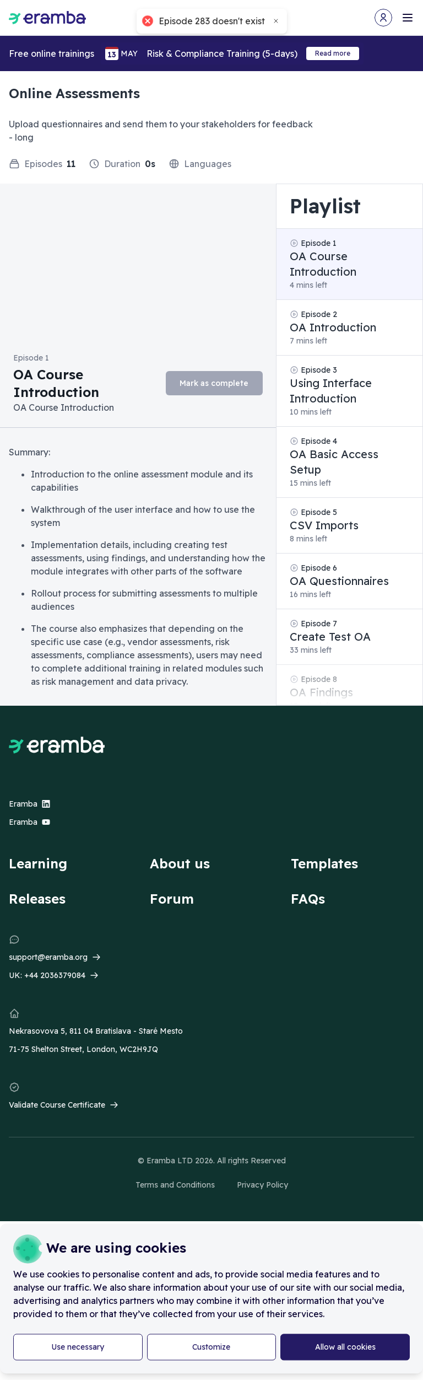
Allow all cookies (345, 1347)
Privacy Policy (262, 1185)
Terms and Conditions (175, 1185)
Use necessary (77, 1347)
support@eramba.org (48, 957)
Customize (211, 1347)
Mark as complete (214, 383)
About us (180, 863)
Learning (38, 863)
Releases (37, 898)
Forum (172, 898)
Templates (324, 863)
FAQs (308, 898)
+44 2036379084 (54, 975)
